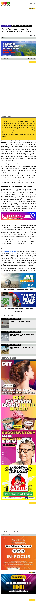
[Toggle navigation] (31, 3)
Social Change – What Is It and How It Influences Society (22, 335)
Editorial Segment (10, 532)
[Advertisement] (18, 17)
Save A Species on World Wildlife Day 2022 (22, 348)
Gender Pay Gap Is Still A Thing (20, 321)
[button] (34, 3)
